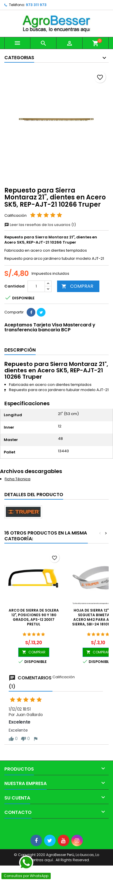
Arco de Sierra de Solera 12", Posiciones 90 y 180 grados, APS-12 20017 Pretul (34, 617)
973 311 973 (36, 4)
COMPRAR (77, 286)
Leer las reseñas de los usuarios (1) (40, 224)
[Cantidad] (36, 286)
